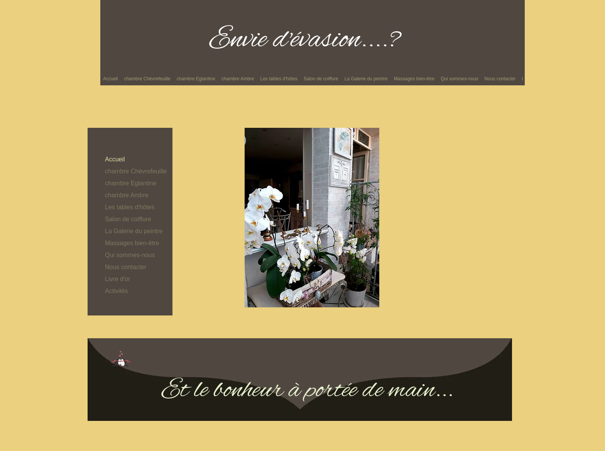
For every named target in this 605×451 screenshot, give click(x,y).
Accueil (115, 159)
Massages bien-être (132, 243)
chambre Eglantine (130, 183)
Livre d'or (117, 279)
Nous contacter (126, 267)
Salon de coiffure (128, 219)
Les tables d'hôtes (129, 207)
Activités (116, 291)
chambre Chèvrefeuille (136, 171)
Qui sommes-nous (130, 255)
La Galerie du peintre (133, 231)
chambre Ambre (127, 195)
